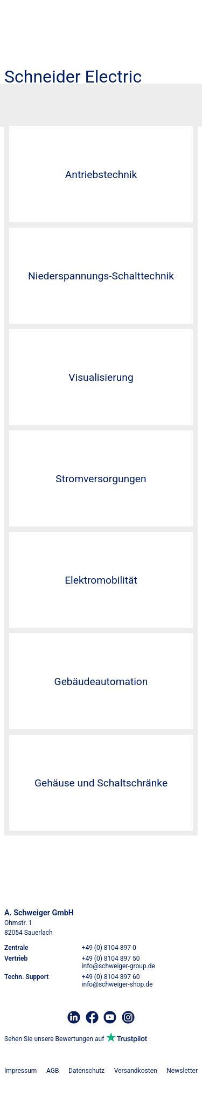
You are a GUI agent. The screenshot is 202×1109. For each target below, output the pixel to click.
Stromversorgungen (100, 479)
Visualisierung (100, 377)
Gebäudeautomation (101, 681)
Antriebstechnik (101, 174)
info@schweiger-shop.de (117, 984)
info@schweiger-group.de (118, 966)
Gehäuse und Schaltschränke (101, 783)
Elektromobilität (101, 580)
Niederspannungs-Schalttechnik (101, 276)
